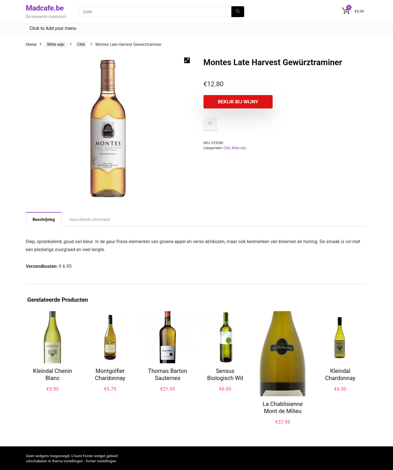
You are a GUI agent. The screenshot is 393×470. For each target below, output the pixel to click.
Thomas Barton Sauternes (167, 374)
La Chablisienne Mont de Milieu (283, 407)
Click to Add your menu (53, 28)
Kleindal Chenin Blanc (52, 374)
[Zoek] (237, 11)
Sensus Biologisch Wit (225, 374)
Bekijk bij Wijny (236, 101)
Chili (81, 44)
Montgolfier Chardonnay (110, 374)
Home (31, 44)
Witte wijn (55, 44)
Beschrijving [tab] (44, 219)
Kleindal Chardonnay (340, 374)
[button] (187, 60)
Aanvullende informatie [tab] (89, 219)
